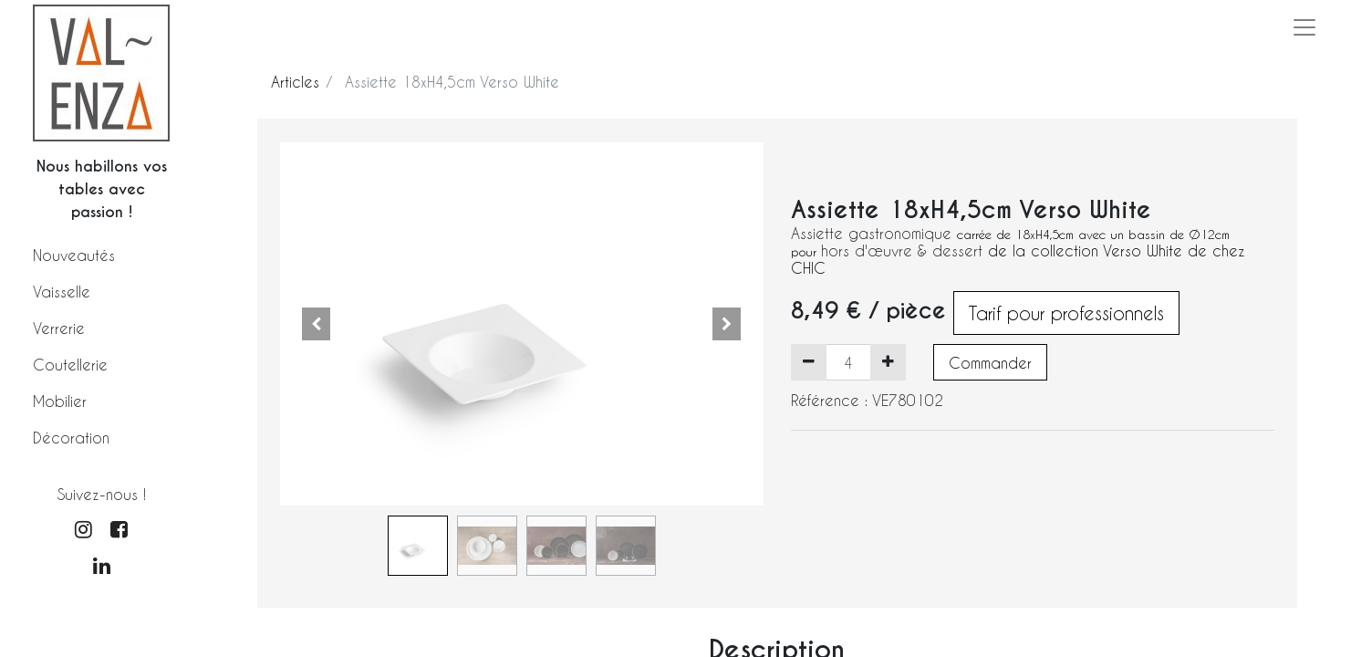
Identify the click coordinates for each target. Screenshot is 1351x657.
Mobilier (60, 401)
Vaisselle (61, 291)
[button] (316, 324)
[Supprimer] (808, 362)
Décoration (71, 437)
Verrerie (59, 328)
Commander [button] (990, 362)
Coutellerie (70, 364)
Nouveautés (74, 255)
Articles (295, 81)
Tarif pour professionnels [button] (1066, 313)
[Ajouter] (888, 362)
